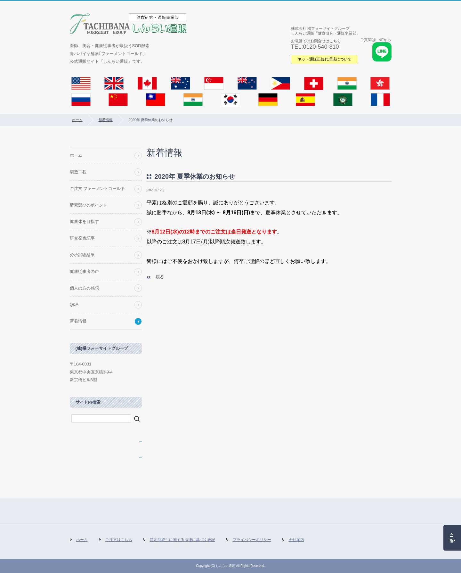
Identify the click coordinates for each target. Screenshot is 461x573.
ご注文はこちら (118, 539)
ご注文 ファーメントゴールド (97, 188)
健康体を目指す (84, 221)
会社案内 (296, 539)
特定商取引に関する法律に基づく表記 (182, 539)
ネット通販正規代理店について (325, 59)
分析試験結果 (82, 254)
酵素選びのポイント (88, 205)
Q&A (74, 304)
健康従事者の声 (84, 271)
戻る (160, 276)
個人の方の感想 (84, 288)
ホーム (77, 120)
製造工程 (78, 171)
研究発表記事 (82, 238)
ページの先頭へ (452, 538)
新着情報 (106, 120)
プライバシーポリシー (252, 539)
